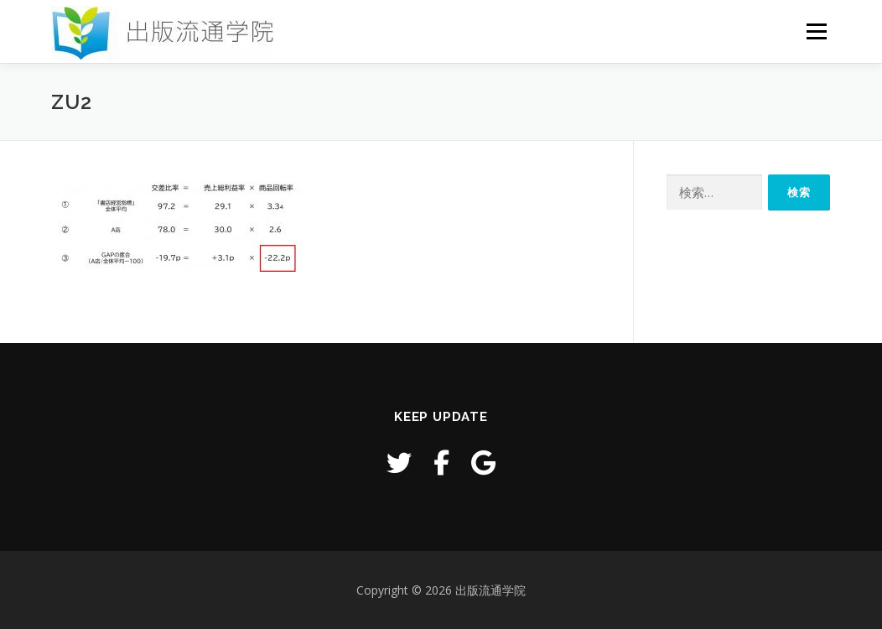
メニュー (816, 31)
